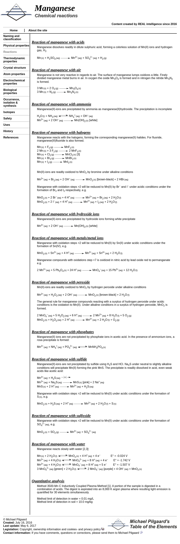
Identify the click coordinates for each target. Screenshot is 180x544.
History (8, 131)
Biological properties (10, 91)
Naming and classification (12, 38)
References (10, 137)
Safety (7, 118)
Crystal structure (14, 67)
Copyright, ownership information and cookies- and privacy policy (62, 529)
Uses (6, 124)
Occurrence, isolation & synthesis (11, 102)
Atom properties (14, 74)
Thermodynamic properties (14, 60)
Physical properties (16, 45)
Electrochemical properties (14, 82)
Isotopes (9, 112)
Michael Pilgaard (130, 532)
